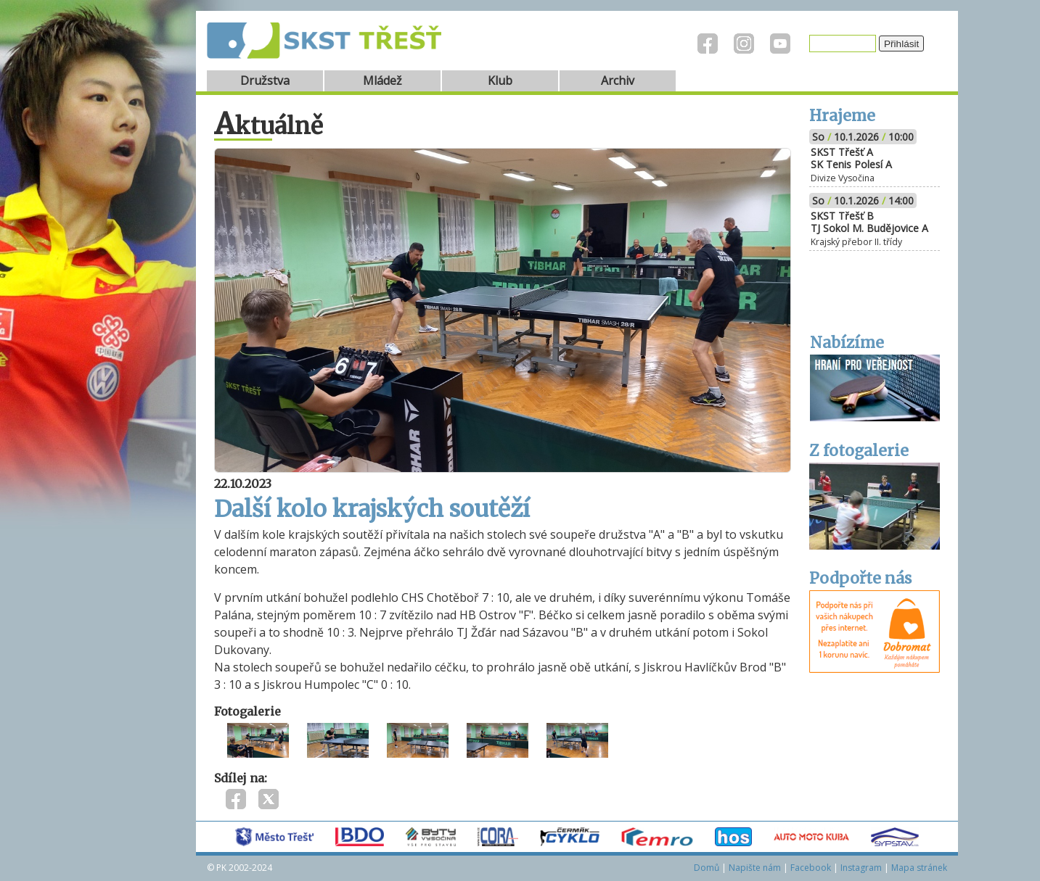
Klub (500, 80)
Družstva (265, 80)
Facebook (810, 867)
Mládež (382, 80)
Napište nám (755, 867)
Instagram (861, 867)
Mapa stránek (919, 867)
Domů (706, 867)
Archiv (617, 80)
